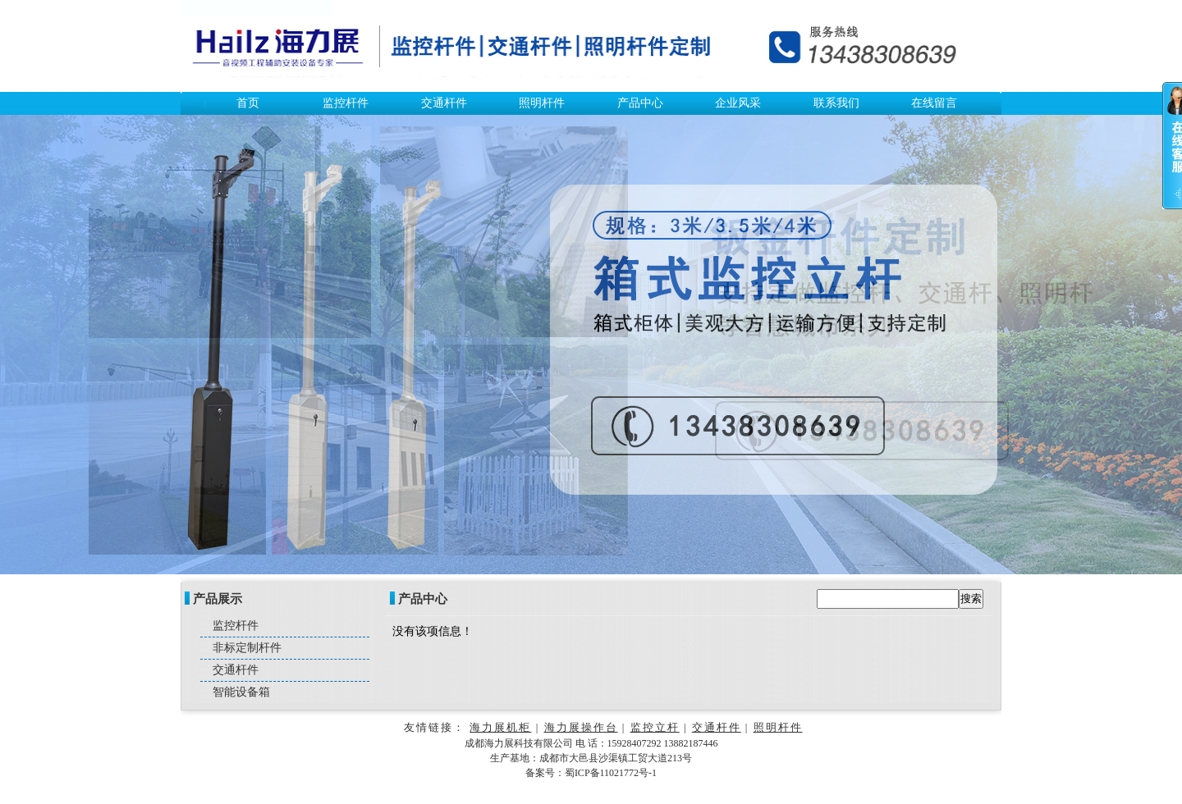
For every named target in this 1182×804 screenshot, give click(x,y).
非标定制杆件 (247, 648)
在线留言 (934, 103)
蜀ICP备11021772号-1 (611, 773)
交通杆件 (444, 103)
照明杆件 (542, 103)
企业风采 (738, 103)
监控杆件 (346, 103)
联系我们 (836, 103)
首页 (247, 103)
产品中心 (640, 103)
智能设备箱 (241, 692)
